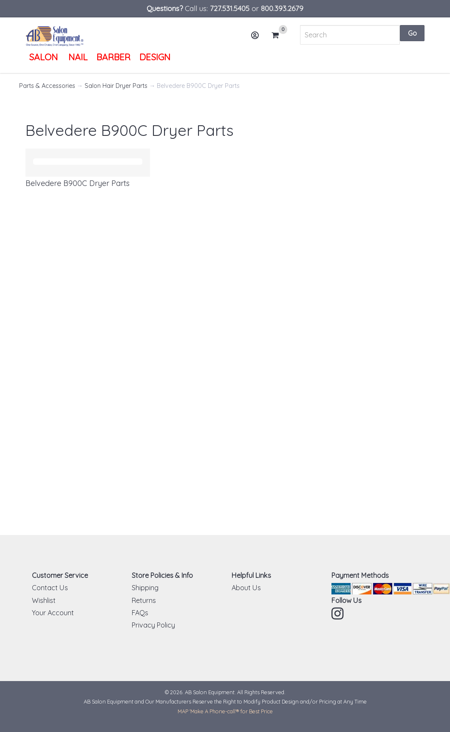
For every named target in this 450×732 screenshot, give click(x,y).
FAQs (140, 612)
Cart (278, 35)
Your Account (53, 612)
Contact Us (50, 587)
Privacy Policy (153, 625)
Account (257, 38)
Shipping (145, 587)
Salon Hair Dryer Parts (116, 86)
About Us (246, 587)
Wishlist (44, 600)
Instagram (338, 613)
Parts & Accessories (47, 86)
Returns (144, 600)
